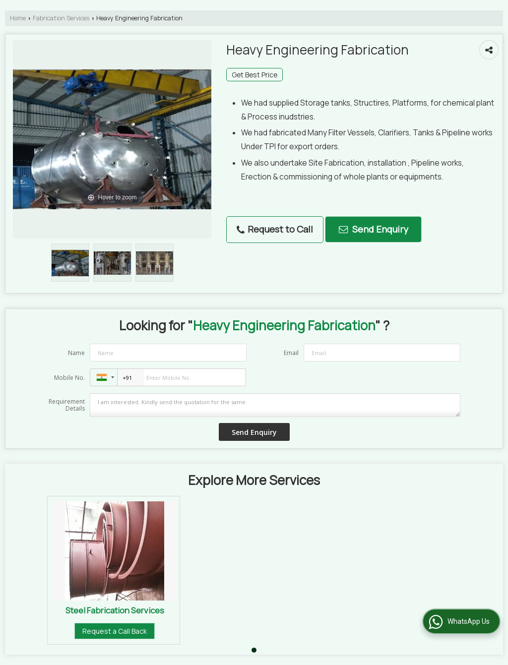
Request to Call (275, 229)
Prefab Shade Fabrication (257, 610)
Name (76, 353)
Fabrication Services (61, 18)
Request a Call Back (114, 631)
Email (291, 353)
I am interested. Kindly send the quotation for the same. (275, 405)
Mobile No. (69, 377)
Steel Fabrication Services (398, 610)
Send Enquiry (373, 229)
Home (18, 18)
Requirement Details (67, 405)
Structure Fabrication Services (114, 610)
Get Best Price (254, 74)
